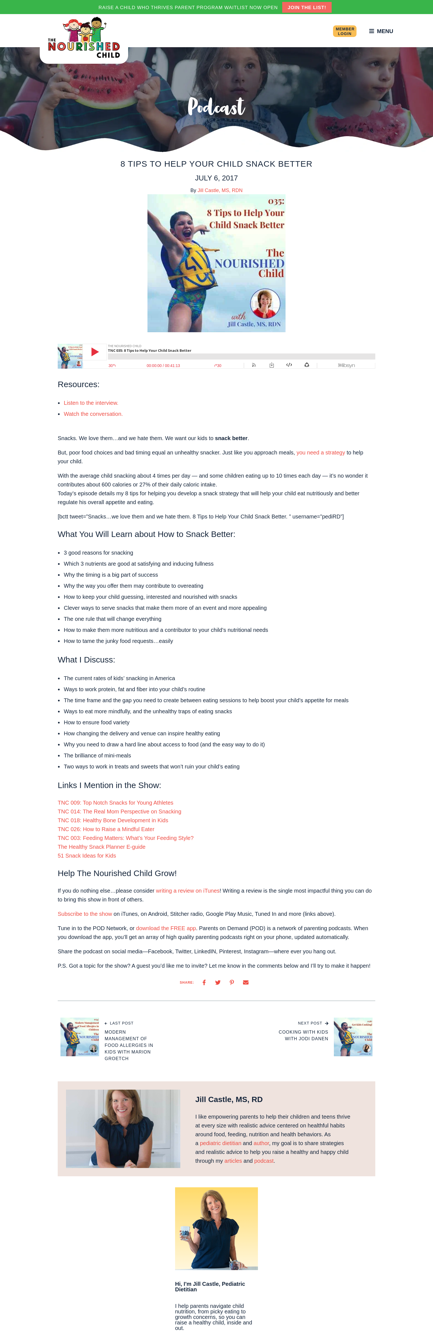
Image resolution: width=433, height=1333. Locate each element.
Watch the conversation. (93, 414)
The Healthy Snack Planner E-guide (102, 847)
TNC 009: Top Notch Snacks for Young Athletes (115, 803)
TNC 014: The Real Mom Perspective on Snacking (119, 811)
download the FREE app (166, 928)
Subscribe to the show (85, 914)
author (261, 1143)
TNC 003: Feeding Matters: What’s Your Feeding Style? (126, 838)
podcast (264, 1161)
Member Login (345, 31)
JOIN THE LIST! (307, 7)
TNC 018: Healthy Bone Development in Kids (113, 820)
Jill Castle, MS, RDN (219, 190)
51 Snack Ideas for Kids (87, 856)
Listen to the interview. (91, 403)
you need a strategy (321, 452)
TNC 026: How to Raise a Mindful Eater (106, 829)
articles (233, 1161)
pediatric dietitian (220, 1143)
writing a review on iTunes (188, 891)
